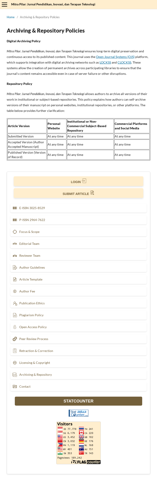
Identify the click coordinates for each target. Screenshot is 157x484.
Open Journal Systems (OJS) (115, 57)
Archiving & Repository (32, 374)
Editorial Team (26, 243)
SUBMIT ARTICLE (78, 193)
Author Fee (24, 291)
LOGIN (78, 181)
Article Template (27, 279)
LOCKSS (105, 62)
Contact (22, 386)
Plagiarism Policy (28, 315)
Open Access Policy (30, 327)
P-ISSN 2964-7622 (29, 220)
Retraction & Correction (33, 351)
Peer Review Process (30, 339)
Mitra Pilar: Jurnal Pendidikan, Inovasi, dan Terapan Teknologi (53, 4)
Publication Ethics (29, 303)
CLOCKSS (124, 62)
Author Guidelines (29, 267)
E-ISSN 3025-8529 (29, 208)
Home (11, 17)
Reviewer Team (26, 255)
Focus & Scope (26, 232)
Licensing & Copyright (31, 362)
